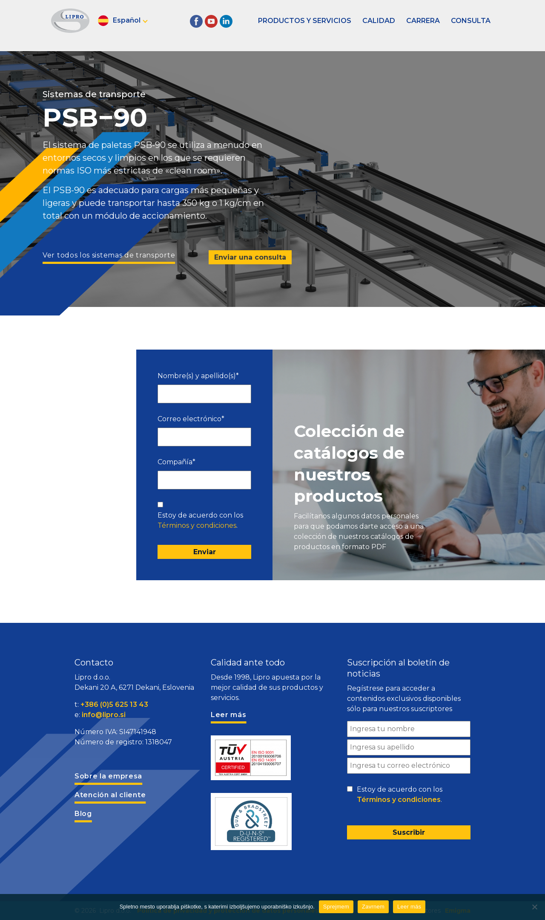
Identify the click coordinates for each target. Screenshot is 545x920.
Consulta (470, 21)
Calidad (378, 21)
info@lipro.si (104, 715)
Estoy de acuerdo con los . (200, 520)
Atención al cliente (110, 795)
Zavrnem (373, 906)
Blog (83, 814)
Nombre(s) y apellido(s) (198, 376)
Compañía (176, 462)
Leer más (409, 906)
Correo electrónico (191, 419)
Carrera (423, 21)
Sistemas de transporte (94, 94)
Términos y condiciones (197, 525)
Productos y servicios (304, 21)
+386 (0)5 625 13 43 (114, 704)
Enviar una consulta (250, 257)
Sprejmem (336, 906)
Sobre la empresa (108, 776)
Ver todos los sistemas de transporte (109, 255)
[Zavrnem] (534, 907)
